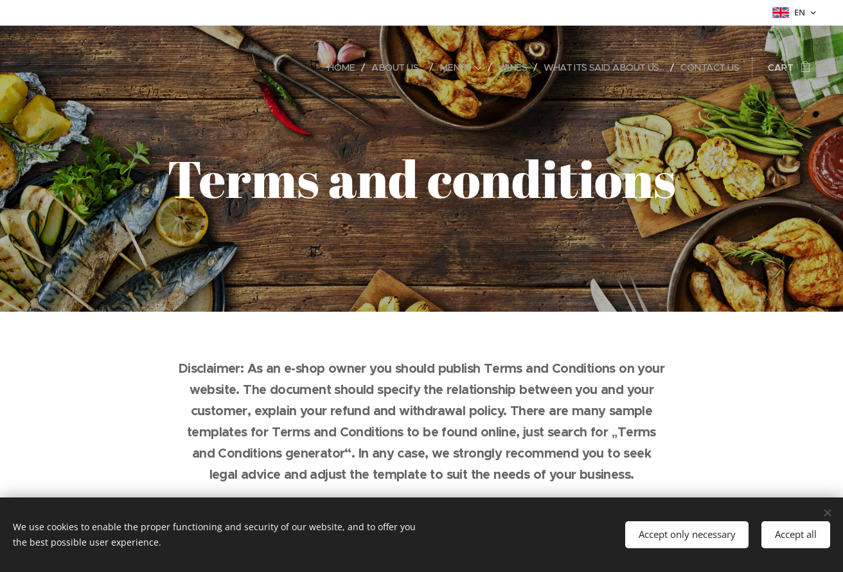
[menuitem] (325, 67)
